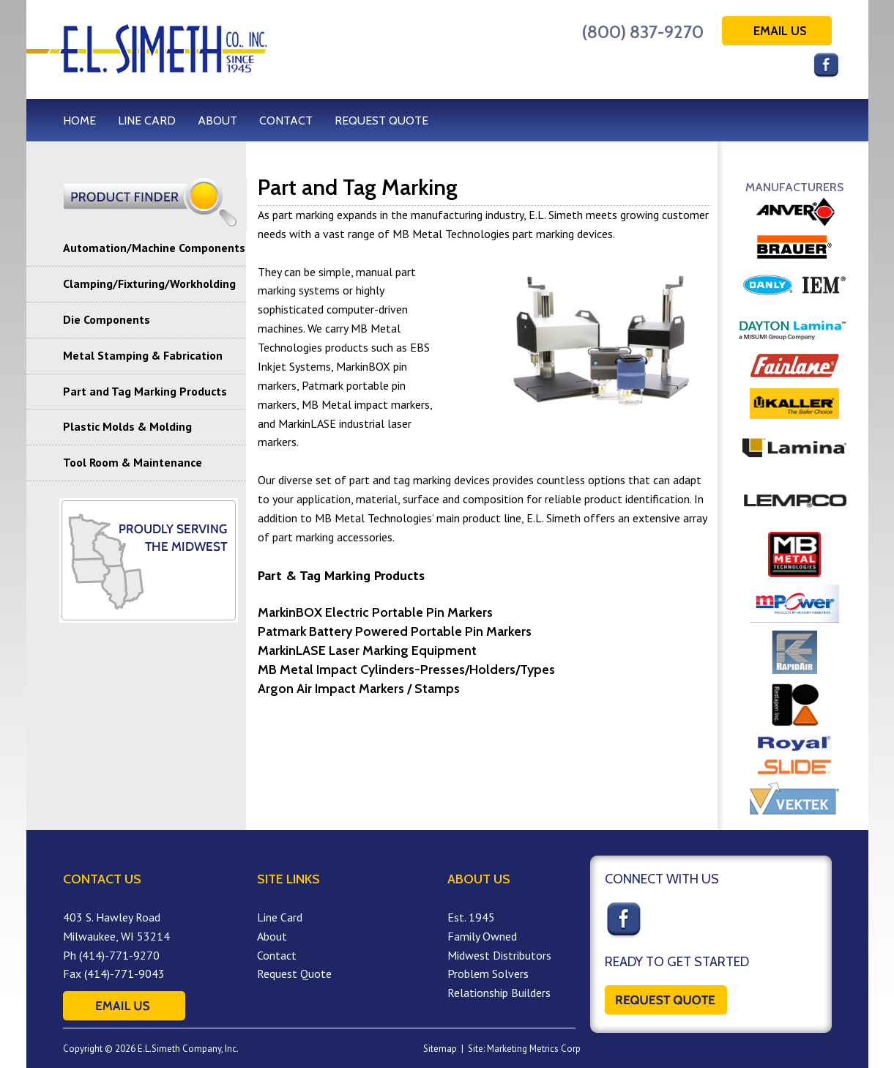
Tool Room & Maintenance (132, 462)
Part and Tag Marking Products (145, 391)
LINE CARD (147, 120)
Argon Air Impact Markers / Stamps (359, 689)
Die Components (106, 319)
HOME (79, 120)
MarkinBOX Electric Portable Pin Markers (375, 612)
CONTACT (286, 120)
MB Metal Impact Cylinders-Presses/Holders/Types (406, 669)
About (272, 936)
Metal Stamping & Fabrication (143, 355)
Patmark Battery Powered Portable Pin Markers (395, 631)
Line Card (279, 917)
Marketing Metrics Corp (534, 1048)
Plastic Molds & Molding (127, 426)
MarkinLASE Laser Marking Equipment (367, 650)
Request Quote (294, 973)
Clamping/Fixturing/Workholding (149, 283)
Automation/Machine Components (154, 247)
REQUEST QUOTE (381, 120)
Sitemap (440, 1048)
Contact (277, 955)
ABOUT (217, 120)
